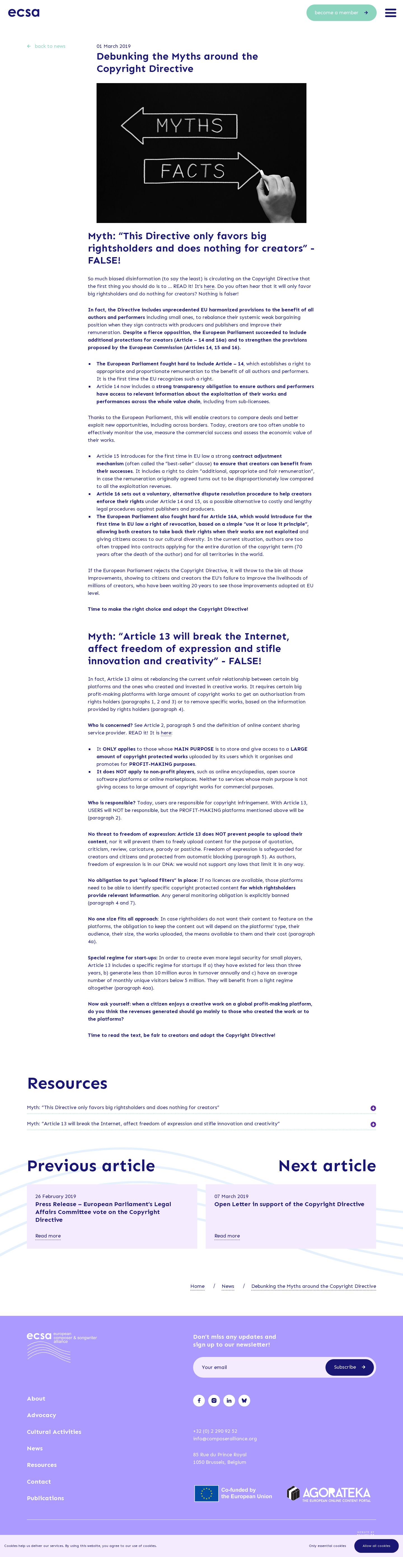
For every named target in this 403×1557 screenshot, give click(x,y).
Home (197, 1286)
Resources (42, 1465)
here (209, 286)
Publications (45, 1498)
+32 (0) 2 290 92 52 (215, 1431)
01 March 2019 (114, 46)
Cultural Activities (54, 1432)
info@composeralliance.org (225, 1439)
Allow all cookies (376, 1546)
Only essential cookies (327, 1546)
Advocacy (41, 1415)
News (228, 1286)
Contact (39, 1481)
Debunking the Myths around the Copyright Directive (313, 1286)
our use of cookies (140, 1546)
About (36, 1398)
